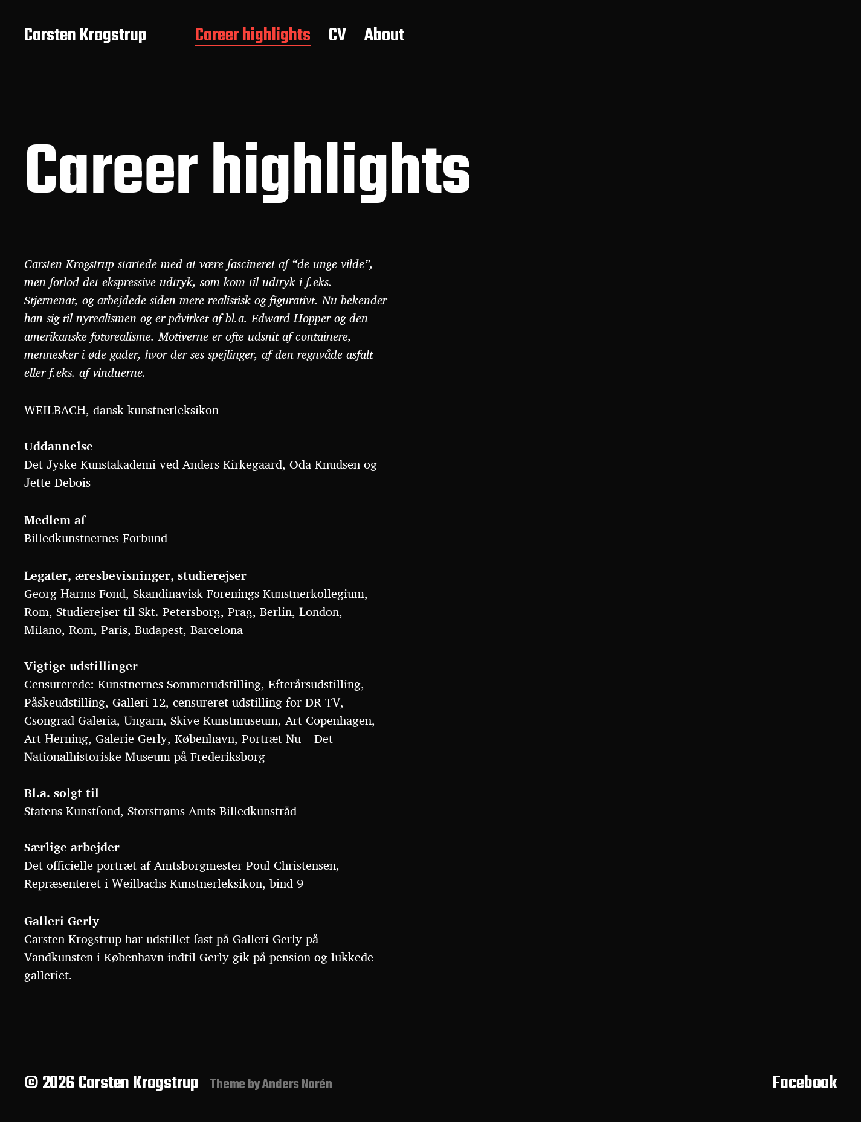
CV (337, 36)
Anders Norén (297, 1084)
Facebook (805, 1083)
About (384, 36)
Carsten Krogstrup (85, 36)
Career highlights (253, 36)
